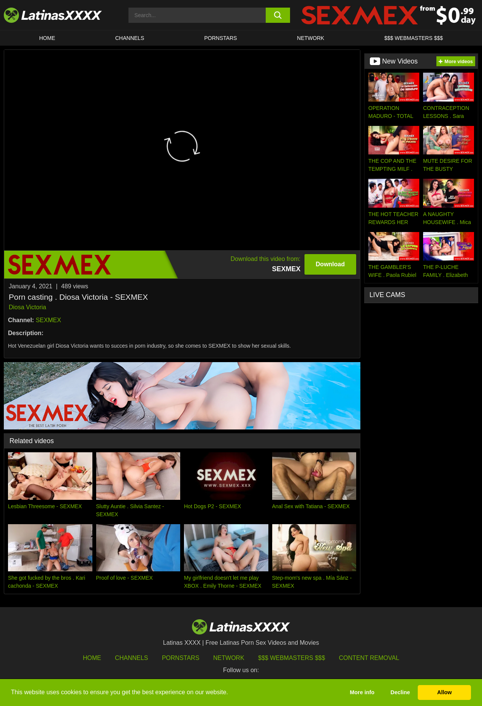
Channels (131, 658)
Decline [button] (400, 692)
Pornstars (220, 38)
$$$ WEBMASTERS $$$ (413, 38)
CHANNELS (129, 38)
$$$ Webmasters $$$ (291, 658)
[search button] (278, 15)
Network (310, 38)
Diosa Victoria (27, 307)
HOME (47, 38)
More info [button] (362, 692)
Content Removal (369, 658)
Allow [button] (444, 692)
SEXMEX (48, 320)
